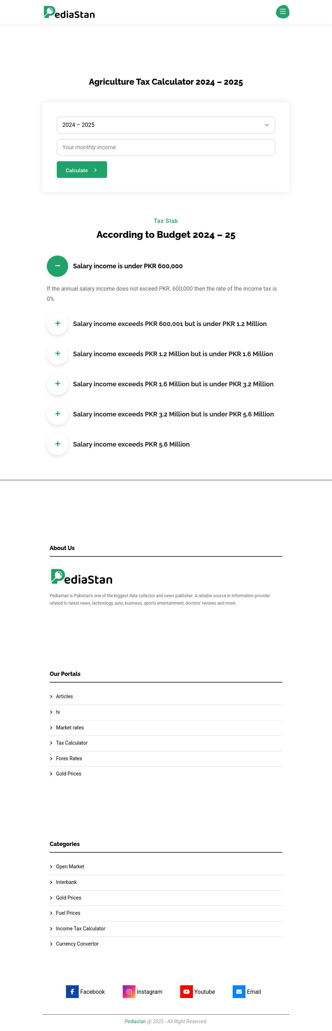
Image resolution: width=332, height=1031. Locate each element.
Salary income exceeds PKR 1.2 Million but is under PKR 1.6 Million (160, 354)
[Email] (244, 991)
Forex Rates (69, 758)
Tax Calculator (72, 743)
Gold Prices (68, 774)
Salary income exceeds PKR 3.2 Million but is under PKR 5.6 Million (160, 414)
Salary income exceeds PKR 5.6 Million (118, 444)
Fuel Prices (68, 913)
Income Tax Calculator (80, 928)
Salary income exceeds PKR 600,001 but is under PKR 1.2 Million (157, 324)
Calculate (82, 170)
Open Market (70, 866)
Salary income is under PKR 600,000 (115, 266)
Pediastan (135, 1021)
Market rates (70, 727)
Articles (64, 696)
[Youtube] (195, 991)
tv (58, 712)
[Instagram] (139, 991)
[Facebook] (82, 991)
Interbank (66, 882)
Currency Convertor (77, 944)
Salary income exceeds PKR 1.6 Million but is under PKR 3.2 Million (160, 384)
